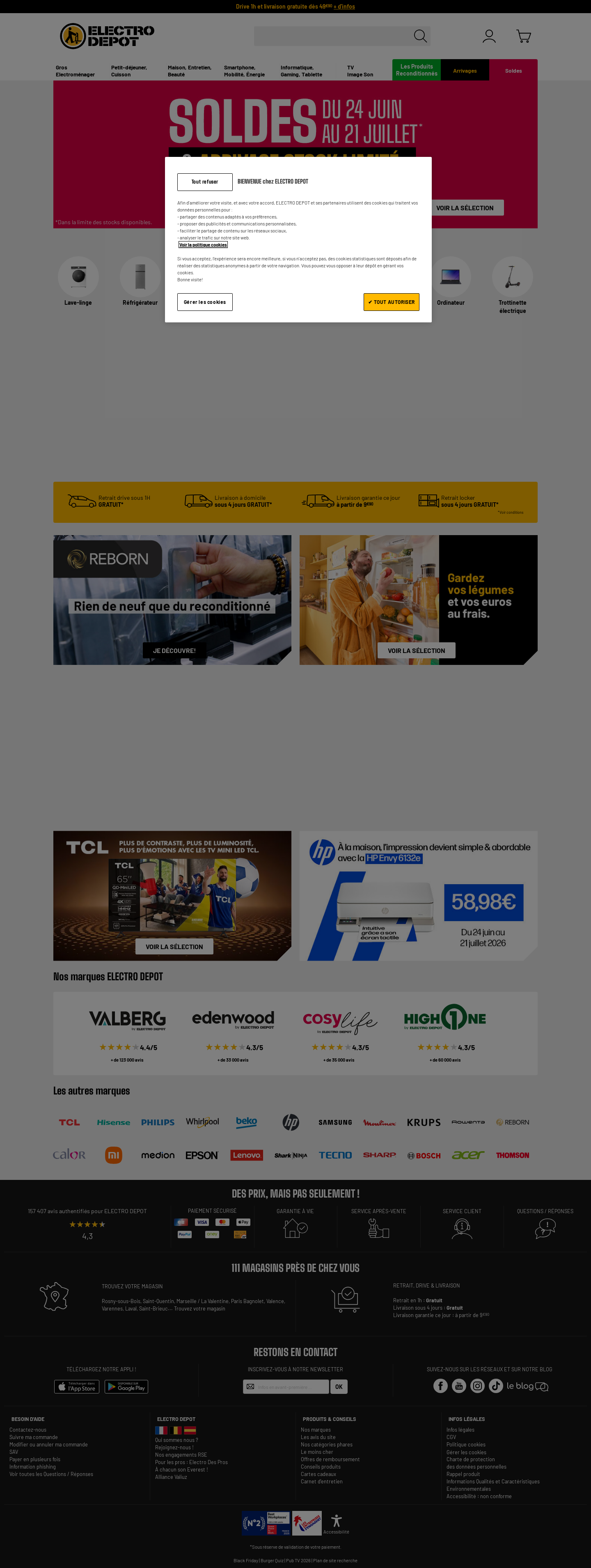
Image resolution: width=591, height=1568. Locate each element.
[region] (298, 239)
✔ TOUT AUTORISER (391, 302)
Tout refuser (205, 182)
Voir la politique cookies (203, 244)
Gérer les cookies (205, 302)
